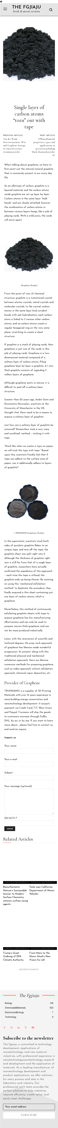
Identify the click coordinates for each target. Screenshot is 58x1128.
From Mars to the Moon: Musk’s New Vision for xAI (40, 956)
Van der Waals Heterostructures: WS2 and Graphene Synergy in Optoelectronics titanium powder (14, 145)
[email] (29, 1107)
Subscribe (29, 1115)
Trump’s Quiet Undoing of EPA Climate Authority (13, 956)
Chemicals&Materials (17, 882)
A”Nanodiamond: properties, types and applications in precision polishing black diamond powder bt (43, 147)
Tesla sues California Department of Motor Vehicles (41, 890)
